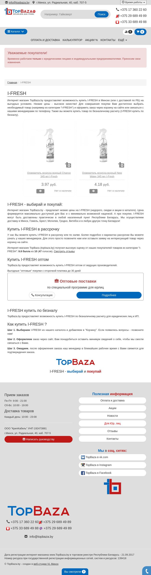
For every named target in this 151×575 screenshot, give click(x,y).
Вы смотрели (75, 571)
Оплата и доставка (45, 40)
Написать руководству (38, 439)
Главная (12, 82)
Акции (112, 408)
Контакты (107, 40)
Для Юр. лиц (112, 423)
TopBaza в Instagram (96, 465)
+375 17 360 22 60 (131, 9)
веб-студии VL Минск (46, 563)
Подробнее (109, 295)
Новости (112, 415)
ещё (122, 40)
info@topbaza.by (17, 2)
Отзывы (113, 431)
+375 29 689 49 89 (131, 16)
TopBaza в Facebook (96, 473)
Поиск (101, 14)
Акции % (91, 40)
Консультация (41, 295)
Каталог (14, 31)
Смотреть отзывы (64, 251)
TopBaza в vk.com (94, 457)
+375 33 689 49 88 (131, 22)
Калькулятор (72, 40)
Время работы (133, 2)
